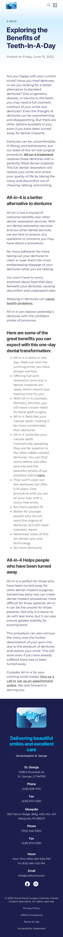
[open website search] (51, 5)
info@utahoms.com (31, 875)
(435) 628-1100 (31, 788)
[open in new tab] (32, 774)
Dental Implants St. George (31, 755)
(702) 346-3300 (31, 830)
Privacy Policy (31, 908)
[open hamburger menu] (55, 5)
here (41, 475)
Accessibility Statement (32, 928)
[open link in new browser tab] (27, 883)
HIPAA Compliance (31, 915)
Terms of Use (31, 921)
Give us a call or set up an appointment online (30, 681)
